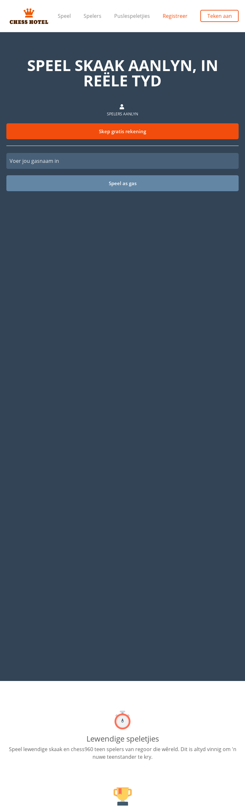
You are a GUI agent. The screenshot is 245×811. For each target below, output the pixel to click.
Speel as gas (123, 183)
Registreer (175, 15)
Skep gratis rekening (122, 131)
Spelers (92, 15)
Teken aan (219, 15)
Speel (64, 15)
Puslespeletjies (132, 15)
